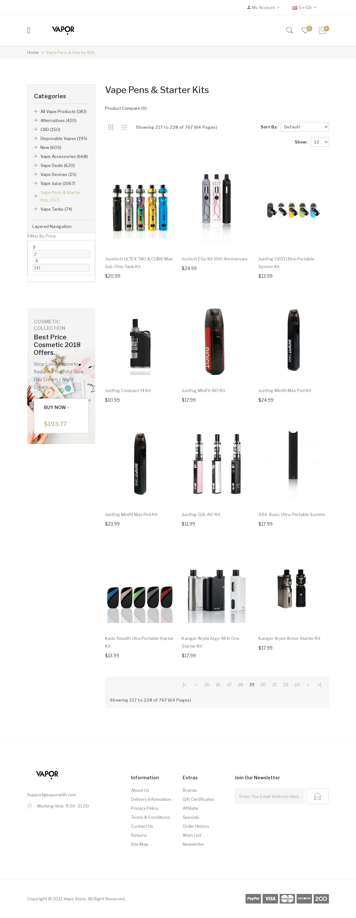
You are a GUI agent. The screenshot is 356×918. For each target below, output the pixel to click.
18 (240, 684)
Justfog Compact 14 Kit (128, 390)
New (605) (50, 147)
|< (184, 684)
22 (285, 684)
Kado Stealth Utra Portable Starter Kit (139, 642)
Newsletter (193, 844)
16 (218, 684)
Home (33, 52)
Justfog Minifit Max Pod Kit (284, 390)
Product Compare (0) (126, 108)
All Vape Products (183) (63, 111)
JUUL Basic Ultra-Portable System (291, 514)
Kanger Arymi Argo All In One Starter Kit (210, 642)
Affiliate (190, 808)
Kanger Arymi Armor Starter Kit (289, 638)
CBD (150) (50, 129)
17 (229, 684)
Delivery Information (151, 799)
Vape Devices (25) (58, 174)
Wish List (192, 835)
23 (297, 684)
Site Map (139, 844)
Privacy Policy (144, 808)
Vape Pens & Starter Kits (70, 52)
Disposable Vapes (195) (63, 138)
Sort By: (269, 126)
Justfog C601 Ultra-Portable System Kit (286, 262)
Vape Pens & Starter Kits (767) (60, 196)
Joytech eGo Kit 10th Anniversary (215, 258)
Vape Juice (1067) (57, 183)
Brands (190, 790)
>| (319, 684)
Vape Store (75, 898)
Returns (139, 835)
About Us (140, 790)
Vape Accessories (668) (64, 156)
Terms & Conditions (150, 817)
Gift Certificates (198, 799)
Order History (196, 826)
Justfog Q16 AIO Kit (201, 514)
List (124, 127)
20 (263, 684)
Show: (301, 141)
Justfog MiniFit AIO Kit (203, 390)
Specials (191, 817)
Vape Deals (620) (57, 165)
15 (206, 684)
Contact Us (142, 826)
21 (274, 684)
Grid (110, 127)
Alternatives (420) (58, 120)
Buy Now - (56, 416)
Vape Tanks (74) (56, 209)
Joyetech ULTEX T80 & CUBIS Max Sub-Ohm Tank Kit (139, 262)
